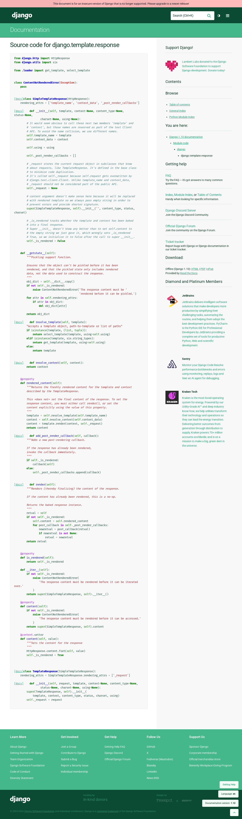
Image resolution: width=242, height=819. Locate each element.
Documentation (29, 29)
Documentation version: (220, 803)
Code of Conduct (20, 771)
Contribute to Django (73, 752)
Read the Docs (188, 273)
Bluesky (151, 765)
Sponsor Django (198, 746)
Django (22, 15)
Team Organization (21, 759)
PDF (202, 268)
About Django (18, 746)
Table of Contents (209, 195)
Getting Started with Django (26, 752)
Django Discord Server (180, 210)
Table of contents (179, 104)
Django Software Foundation (27, 765)
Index (169, 195)
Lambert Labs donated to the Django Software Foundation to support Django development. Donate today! (204, 66)
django (181, 149)
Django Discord (114, 752)
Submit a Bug (69, 759)
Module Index (183, 195)
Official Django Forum (180, 226)
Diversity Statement (21, 778)
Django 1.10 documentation (186, 136)
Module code (180, 143)
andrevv (191, 800)
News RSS (153, 778)
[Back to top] (234, 812)
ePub (210, 268)
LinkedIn (152, 771)
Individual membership (74, 771)
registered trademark (107, 811)
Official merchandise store (204, 759)
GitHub (151, 746)
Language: (228, 794)
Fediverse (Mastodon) (160, 759)
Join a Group (68, 746)
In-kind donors (95, 799)
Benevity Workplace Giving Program (210, 765)
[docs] (18, 99)
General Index (177, 110)
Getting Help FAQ (115, 746)
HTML (195, 268)
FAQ (168, 175)
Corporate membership (203, 752)
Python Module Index (182, 117)
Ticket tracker (174, 242)
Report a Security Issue (74, 765)
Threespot (166, 800)
